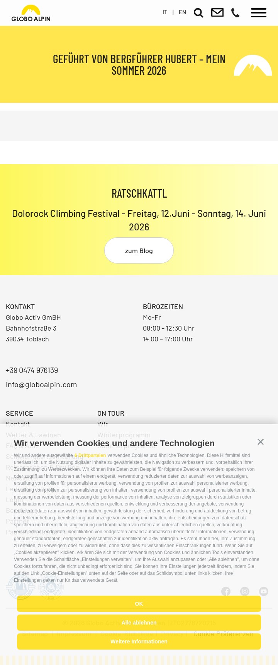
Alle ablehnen (138, 623)
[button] (260, 441)
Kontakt (18, 424)
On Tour (110, 413)
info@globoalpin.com (41, 384)
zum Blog (139, 250)
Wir (102, 424)
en (182, 11)
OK (139, 604)
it (165, 11)
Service (19, 413)
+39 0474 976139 (32, 369)
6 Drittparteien (90, 455)
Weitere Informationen (139, 641)
